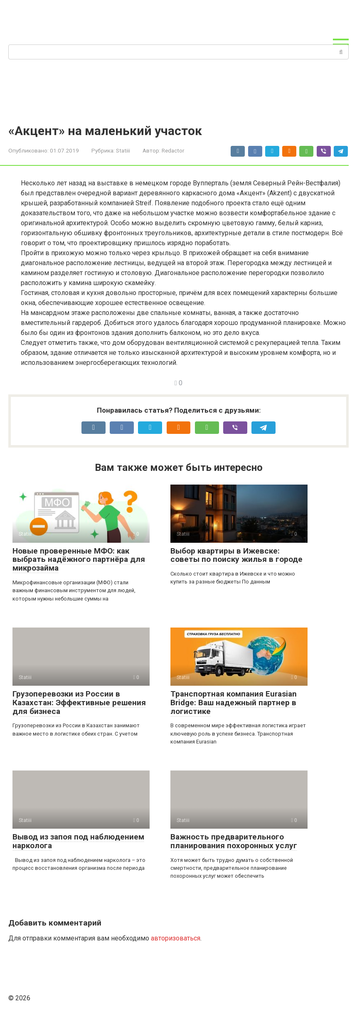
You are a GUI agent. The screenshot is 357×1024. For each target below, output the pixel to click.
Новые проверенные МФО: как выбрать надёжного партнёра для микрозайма (78, 559)
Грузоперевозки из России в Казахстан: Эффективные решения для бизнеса (79, 702)
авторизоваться (175, 938)
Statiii (123, 150)
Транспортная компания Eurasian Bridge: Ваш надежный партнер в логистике (233, 702)
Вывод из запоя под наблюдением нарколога (78, 841)
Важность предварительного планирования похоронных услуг (233, 841)
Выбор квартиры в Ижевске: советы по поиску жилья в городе (236, 555)
